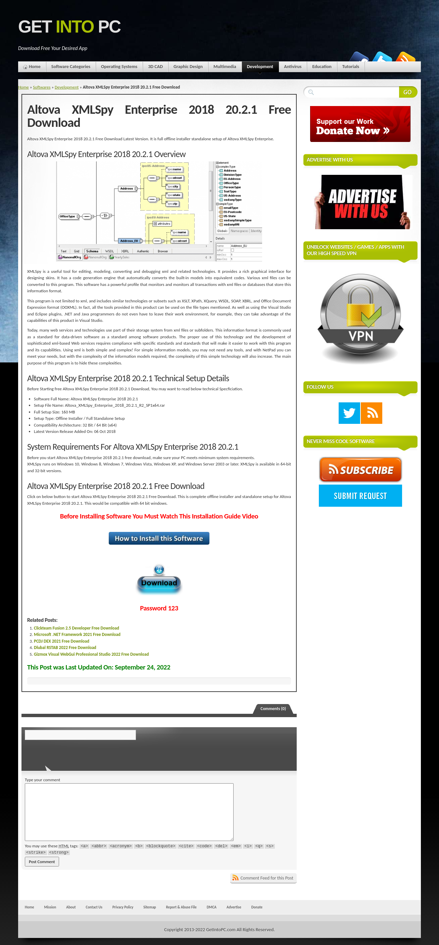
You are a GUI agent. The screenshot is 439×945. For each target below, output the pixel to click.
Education (321, 66)
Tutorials (350, 66)
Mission (50, 907)
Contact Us (94, 907)
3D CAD (155, 66)
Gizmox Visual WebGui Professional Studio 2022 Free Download (91, 654)
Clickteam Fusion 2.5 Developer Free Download (76, 628)
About (71, 907)
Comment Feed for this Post (266, 878)
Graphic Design (188, 66)
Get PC (69, 26)
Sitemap (149, 907)
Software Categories (70, 66)
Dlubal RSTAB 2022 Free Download (65, 647)
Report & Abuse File (181, 907)
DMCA (211, 907)
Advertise (234, 907)
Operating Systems (119, 66)
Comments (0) (273, 708)
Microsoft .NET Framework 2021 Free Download (77, 634)
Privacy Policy (122, 907)
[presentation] (71, 753)
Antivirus (292, 66)
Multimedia (224, 66)
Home (35, 66)
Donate (256, 907)
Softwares (41, 87)
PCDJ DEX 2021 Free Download (61, 641)
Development (260, 68)
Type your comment (42, 779)
